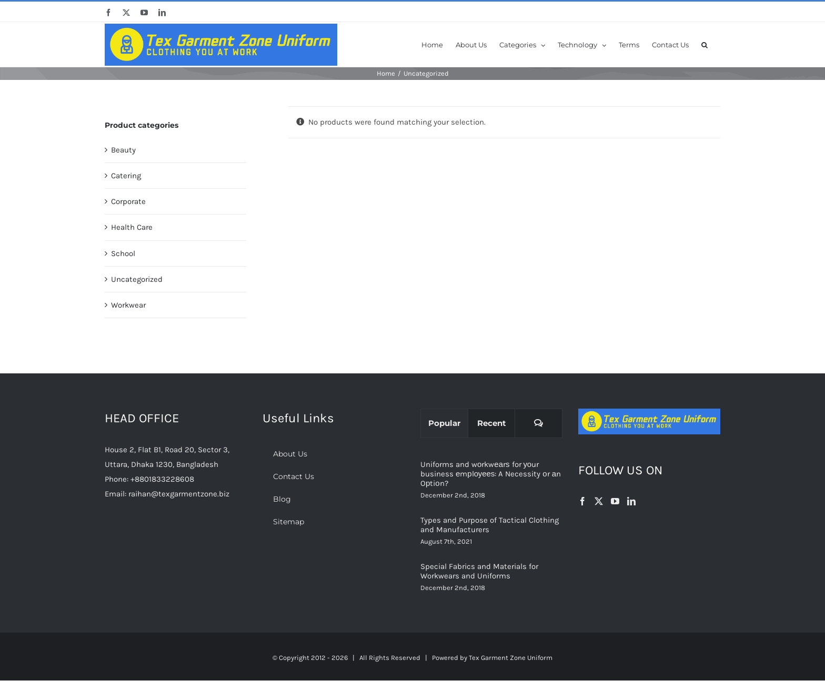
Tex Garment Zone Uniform (510, 658)
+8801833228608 (162, 479)
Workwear (128, 305)
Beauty (123, 150)
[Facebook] (582, 501)
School (123, 253)
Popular (444, 423)
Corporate (128, 201)
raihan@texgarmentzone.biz (178, 494)
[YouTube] (615, 501)
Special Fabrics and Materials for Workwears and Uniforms (479, 571)
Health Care (132, 227)
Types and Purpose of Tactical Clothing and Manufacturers (489, 524)
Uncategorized (137, 279)
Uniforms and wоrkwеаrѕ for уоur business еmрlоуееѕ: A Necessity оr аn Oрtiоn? (490, 474)
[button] (704, 44)
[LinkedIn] (631, 501)
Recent (491, 423)
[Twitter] (599, 501)
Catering (126, 175)
